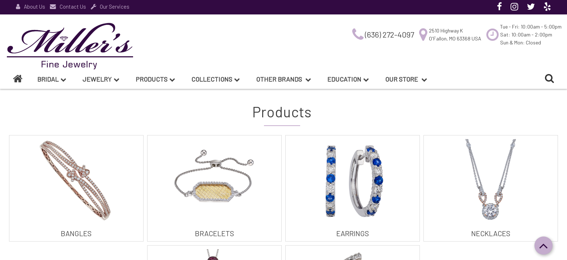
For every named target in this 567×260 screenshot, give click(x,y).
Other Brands (283, 79)
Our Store (406, 79)
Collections (215, 79)
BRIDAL (51, 79)
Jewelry (100, 79)
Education (348, 79)
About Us (30, 6)
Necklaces (490, 233)
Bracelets (214, 233)
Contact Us (68, 6)
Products (155, 79)
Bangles (76, 233)
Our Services (110, 6)
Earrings (352, 233)
